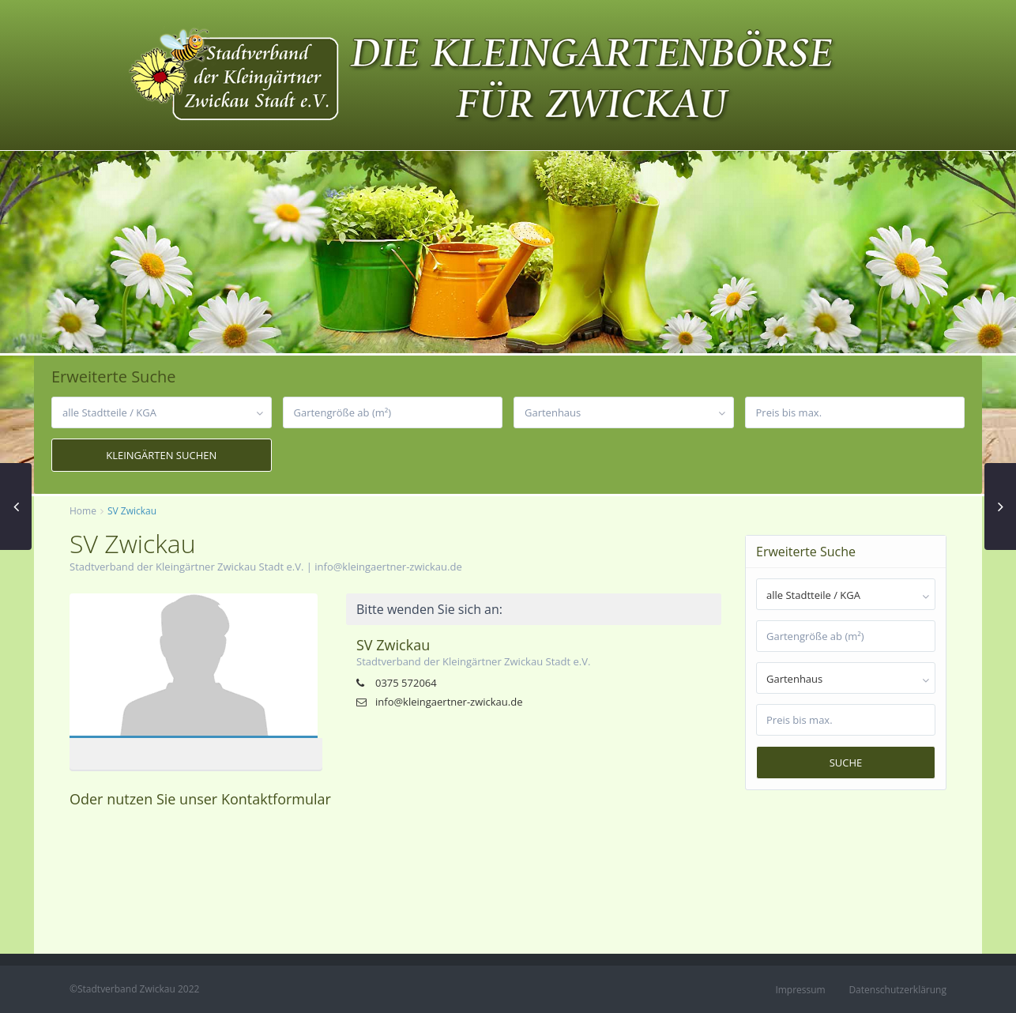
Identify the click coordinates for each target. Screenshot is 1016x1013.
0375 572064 (406, 683)
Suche (846, 762)
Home (83, 511)
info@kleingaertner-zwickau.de (387, 566)
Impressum (800, 989)
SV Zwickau (393, 644)
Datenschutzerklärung (897, 989)
